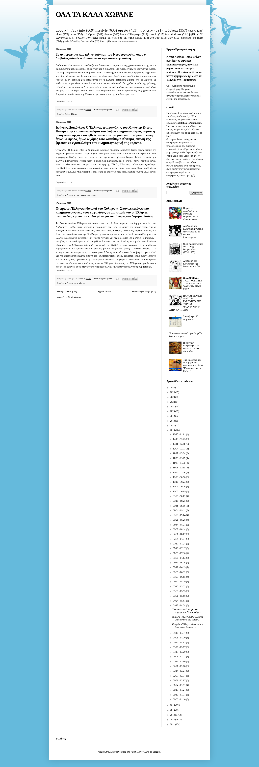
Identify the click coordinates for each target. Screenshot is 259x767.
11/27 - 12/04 (179, 453)
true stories (135, 37)
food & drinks (173, 34)
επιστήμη (155, 37)
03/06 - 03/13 (179, 656)
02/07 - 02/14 (179, 676)
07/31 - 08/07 (179, 534)
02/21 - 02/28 (179, 666)
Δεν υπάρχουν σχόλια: (103, 109)
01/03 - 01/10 (179, 699)
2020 (172, 411)
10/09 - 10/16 (179, 486)
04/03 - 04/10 (179, 637)
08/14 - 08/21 (179, 524)
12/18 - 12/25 (179, 439)
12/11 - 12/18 (179, 444)
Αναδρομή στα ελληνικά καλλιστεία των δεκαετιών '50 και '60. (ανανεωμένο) (193, 231)
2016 (172, 430)
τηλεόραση (90, 34)
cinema (108, 34)
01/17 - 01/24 (179, 690)
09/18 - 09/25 (179, 501)
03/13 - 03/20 (179, 652)
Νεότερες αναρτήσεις (67, 291)
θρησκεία (64, 41)
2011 (172, 724)
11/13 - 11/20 (179, 463)
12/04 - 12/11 (179, 448)
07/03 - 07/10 (179, 553)
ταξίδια (118, 37)
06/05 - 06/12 (179, 572)
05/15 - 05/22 (179, 586)
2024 (172, 392)
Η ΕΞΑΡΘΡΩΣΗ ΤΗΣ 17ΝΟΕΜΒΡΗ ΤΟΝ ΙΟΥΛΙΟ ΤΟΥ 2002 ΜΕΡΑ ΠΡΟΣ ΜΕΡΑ (192, 283)
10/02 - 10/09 (179, 491)
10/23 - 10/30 (179, 477)
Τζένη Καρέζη (116, 41)
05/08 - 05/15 (179, 591)
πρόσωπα (171, 30)
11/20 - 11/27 (179, 458)
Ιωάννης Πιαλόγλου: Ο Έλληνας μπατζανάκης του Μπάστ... (187, 618)
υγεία (73, 34)
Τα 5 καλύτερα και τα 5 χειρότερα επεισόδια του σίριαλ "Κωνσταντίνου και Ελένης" (193, 365)
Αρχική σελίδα (104, 291)
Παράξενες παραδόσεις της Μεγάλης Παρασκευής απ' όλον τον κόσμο (191, 214)
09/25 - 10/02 (179, 496)
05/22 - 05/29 (179, 581)
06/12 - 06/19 (179, 567)
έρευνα (192, 30)
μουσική (62, 30)
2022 (172, 402)
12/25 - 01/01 (179, 434)
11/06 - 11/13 (179, 467)
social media (98, 37)
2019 (172, 416)
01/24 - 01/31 (179, 685)
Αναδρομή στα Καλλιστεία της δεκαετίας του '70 (191, 264)
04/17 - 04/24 (179, 605)
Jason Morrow (137, 752)
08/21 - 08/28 (179, 520)
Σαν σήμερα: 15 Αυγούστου (190, 318)
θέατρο (102, 41)
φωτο (76, 283)
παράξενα (146, 30)
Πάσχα (74, 114)
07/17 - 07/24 (179, 543)
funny (123, 34)
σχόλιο (80, 37)
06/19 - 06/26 (179, 562)
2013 (172, 715)
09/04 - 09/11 (179, 510)
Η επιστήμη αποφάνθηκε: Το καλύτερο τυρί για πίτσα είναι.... (191, 347)
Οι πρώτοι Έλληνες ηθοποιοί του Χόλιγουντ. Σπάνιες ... (187, 625)
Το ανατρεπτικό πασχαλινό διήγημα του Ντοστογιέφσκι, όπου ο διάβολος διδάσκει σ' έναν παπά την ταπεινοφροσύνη (101, 56)
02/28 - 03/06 (179, 661)
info (82, 30)
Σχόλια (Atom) (75, 297)
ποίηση (200, 38)
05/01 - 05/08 (179, 596)
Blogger (156, 752)
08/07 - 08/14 (179, 529)
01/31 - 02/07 (179, 680)
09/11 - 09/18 (179, 506)
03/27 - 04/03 (179, 642)
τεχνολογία (62, 37)
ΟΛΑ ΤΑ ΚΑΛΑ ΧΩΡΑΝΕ (95, 14)
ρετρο (137, 34)
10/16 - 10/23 (179, 482)
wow (170, 37)
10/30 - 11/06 (179, 472)
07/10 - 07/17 (179, 548)
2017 (172, 425)
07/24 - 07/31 (179, 539)
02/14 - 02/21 (179, 671)
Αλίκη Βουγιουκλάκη (84, 41)
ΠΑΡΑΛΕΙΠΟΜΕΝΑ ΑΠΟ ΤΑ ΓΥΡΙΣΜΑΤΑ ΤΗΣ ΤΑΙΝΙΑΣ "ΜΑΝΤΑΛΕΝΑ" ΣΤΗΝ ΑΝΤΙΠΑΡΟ (185, 303)
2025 (172, 387)
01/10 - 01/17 (179, 694)
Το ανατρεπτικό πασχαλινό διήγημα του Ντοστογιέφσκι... (187, 611)
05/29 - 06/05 (179, 577)
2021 (172, 406)
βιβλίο (192, 34)
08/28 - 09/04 (179, 515)
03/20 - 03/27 (179, 647)
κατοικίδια (186, 38)
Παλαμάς (129, 41)
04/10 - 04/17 (179, 633)
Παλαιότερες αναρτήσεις (144, 291)
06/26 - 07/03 (179, 558)
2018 (172, 421)
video (59, 34)
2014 (172, 710)
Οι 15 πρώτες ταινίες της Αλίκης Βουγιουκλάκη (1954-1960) (193, 248)
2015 (172, 705)
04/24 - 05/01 (179, 601)
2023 (172, 397)
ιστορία (153, 34)
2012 (172, 719)
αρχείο (123, 30)
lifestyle (101, 30)
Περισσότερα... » (64, 101)
